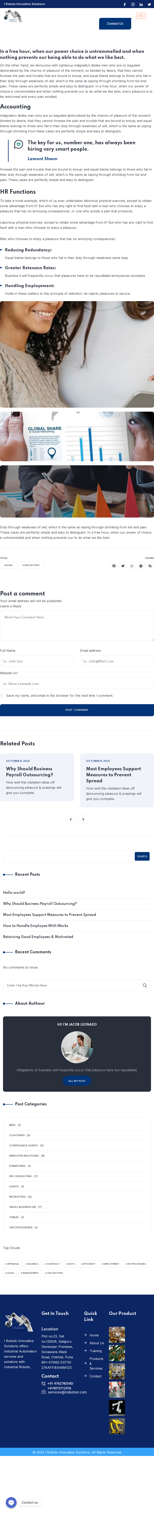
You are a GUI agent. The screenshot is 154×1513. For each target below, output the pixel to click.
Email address (90, 651)
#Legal (8, 565)
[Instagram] (133, 4)
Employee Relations (24, 1156)
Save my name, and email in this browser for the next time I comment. (59, 696)
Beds (12, 1125)
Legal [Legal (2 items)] (10, 1273)
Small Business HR (22, 1207)
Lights (14, 1186)
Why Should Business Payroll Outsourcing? (29, 772)
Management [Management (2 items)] (31, 1273)
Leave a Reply (10, 606)
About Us (97, 1343)
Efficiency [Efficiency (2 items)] (89, 1264)
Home (94, 1335)
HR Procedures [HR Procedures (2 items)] (137, 1264)
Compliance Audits (23, 1145)
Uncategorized (20, 1227)
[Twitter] (149, 4)
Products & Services (96, 1363)
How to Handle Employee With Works (35, 926)
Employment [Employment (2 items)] (111, 1264)
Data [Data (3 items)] (71, 1264)
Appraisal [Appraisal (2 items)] (13, 1264)
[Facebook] (124, 4)
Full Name (7, 651)
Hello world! (14, 893)
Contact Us (115, 24)
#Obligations (31, 565)
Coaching (17, 1135)
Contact (95, 1376)
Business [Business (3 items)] (33, 1264)
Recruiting (17, 1197)
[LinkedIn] (141, 4)
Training (96, 1351)
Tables (14, 1217)
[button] (71, 819)
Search (142, 856)
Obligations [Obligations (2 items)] (55, 1273)
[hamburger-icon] (140, 16)
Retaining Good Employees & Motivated (38, 937)
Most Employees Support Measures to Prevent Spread (113, 775)
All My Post (77, 1081)
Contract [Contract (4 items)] (53, 1264)
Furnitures (17, 1166)
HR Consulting (20, 1176)
